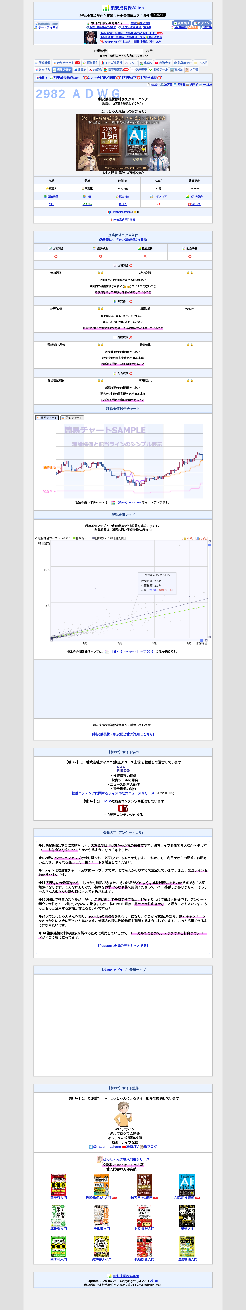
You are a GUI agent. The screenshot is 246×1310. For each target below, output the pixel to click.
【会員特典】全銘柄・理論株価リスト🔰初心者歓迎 (131, 37)
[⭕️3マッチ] (92, 77)
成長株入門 (58, 1228)
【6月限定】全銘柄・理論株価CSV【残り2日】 (128, 33)
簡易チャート (47, 417)
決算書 (166, 84)
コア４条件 (196, 196)
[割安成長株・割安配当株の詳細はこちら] (123, 734)
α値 (88, 196)
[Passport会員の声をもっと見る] (123, 945)
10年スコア (160, 196)
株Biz (41, 77)
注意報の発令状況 (121, 211)
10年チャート (63, 62)
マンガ (200, 62)
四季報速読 (113, 69)
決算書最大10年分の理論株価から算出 (123, 239)
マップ (131, 62)
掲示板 (192, 84)
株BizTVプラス (114, 970)
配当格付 (90, 62)
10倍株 (95, 69)
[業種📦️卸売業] (140, 23)
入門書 (191, 69)
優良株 (80, 69)
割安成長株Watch (127, 8)
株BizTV (130, 1146)
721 (51, 204)
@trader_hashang (105, 1146)
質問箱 (205, 27)
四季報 (179, 84)
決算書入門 (101, 1228)
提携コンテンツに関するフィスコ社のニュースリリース (113, 793)
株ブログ (148, 1146)
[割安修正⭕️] (132, 77)
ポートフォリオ (46, 27)
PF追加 (205, 84)
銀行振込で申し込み (147, 41)
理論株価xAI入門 (98, 1197)
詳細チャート (72, 417)
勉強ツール (158, 69)
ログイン (201, 23)
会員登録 (181, 23)
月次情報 (42, 69)
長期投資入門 (144, 1259)
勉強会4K (163, 62)
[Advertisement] (123, 689)
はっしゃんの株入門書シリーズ (123, 1159)
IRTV (107, 801)
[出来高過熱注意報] (124, 219)
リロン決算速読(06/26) (134, 27)
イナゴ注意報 (111, 62)
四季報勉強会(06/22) (101, 27)
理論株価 (42, 62)
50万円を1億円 (141, 1197)
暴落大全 (187, 1228)
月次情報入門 (144, 1228)
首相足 (176, 69)
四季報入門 (58, 1197)
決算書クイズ (102, 1259)
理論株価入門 (187, 1259)
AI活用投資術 (184, 1197)
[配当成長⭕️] (152, 77)
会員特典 (179, 27)
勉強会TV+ (183, 62)
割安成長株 (62, 69)
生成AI (146, 62)
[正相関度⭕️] (111, 77)
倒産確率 (139, 69)
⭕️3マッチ (194, 204)
